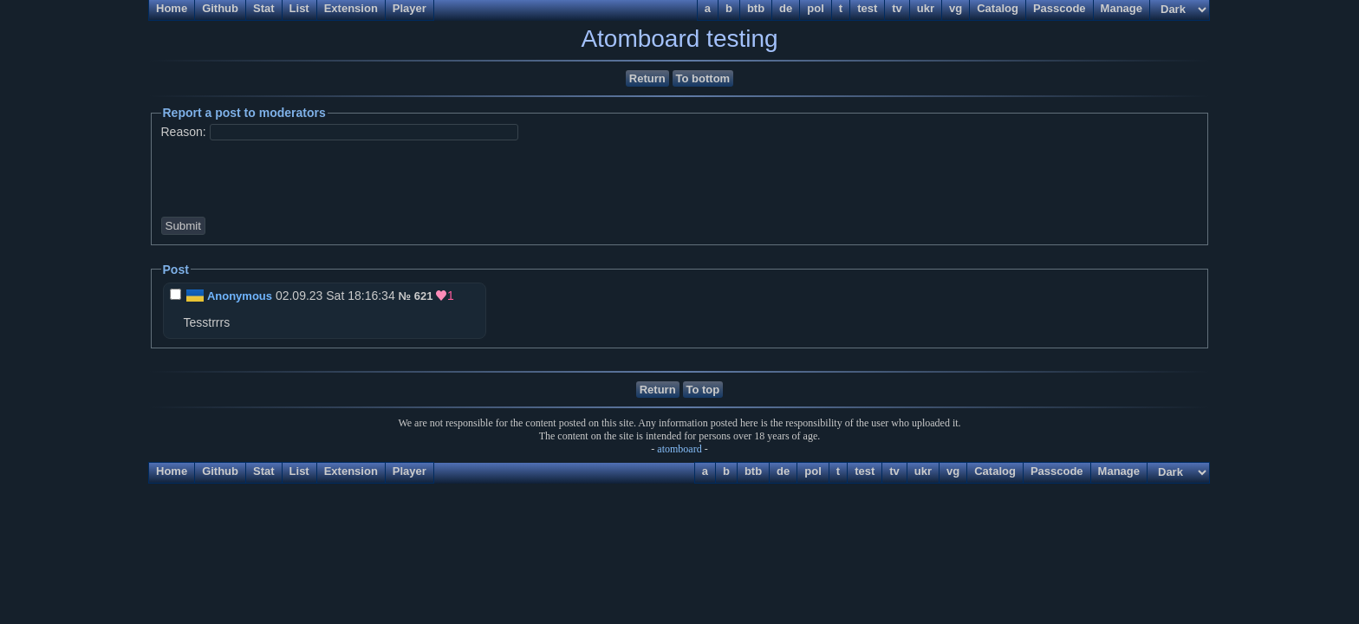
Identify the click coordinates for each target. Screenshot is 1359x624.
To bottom (703, 78)
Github (220, 471)
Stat (264, 471)
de (783, 471)
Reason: (183, 132)
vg (952, 471)
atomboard (679, 449)
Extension (351, 471)
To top (703, 389)
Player (409, 471)
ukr (923, 471)
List (299, 471)
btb (753, 471)
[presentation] (297, 177)
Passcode (1057, 471)
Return (647, 78)
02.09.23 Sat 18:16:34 (284, 295)
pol (813, 471)
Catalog (995, 471)
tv (894, 471)
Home (171, 471)
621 (423, 295)
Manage (1119, 471)
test (865, 471)
